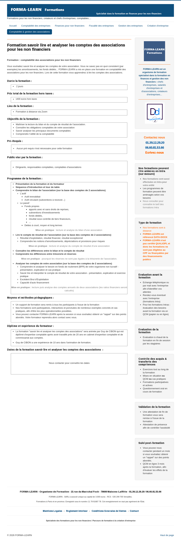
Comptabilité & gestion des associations (29, 31)
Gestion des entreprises (130, 25)
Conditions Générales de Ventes (109, 511)
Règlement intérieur (76, 511)
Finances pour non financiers (69, 25)
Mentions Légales (52, 511)
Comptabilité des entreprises (35, 25)
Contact (134, 511)
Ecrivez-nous (154, 152)
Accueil (13, 25)
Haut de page (167, 535)
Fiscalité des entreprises (101, 25)
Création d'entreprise (157, 25)
